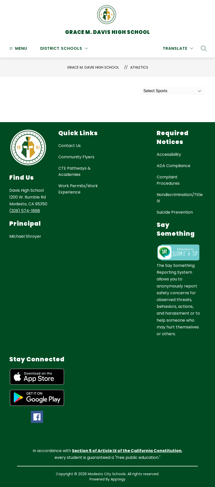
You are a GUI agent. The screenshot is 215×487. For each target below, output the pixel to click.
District (50, 48)
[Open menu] (17, 48)
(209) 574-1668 (24, 211)
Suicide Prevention (175, 212)
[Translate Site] (177, 48)
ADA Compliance (173, 166)
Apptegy (118, 479)
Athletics (139, 67)
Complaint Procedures (168, 180)
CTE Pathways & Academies (74, 171)
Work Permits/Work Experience (78, 189)
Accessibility (169, 154)
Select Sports (155, 91)
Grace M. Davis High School (93, 67)
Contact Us (69, 146)
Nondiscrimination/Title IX (180, 198)
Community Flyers (76, 157)
